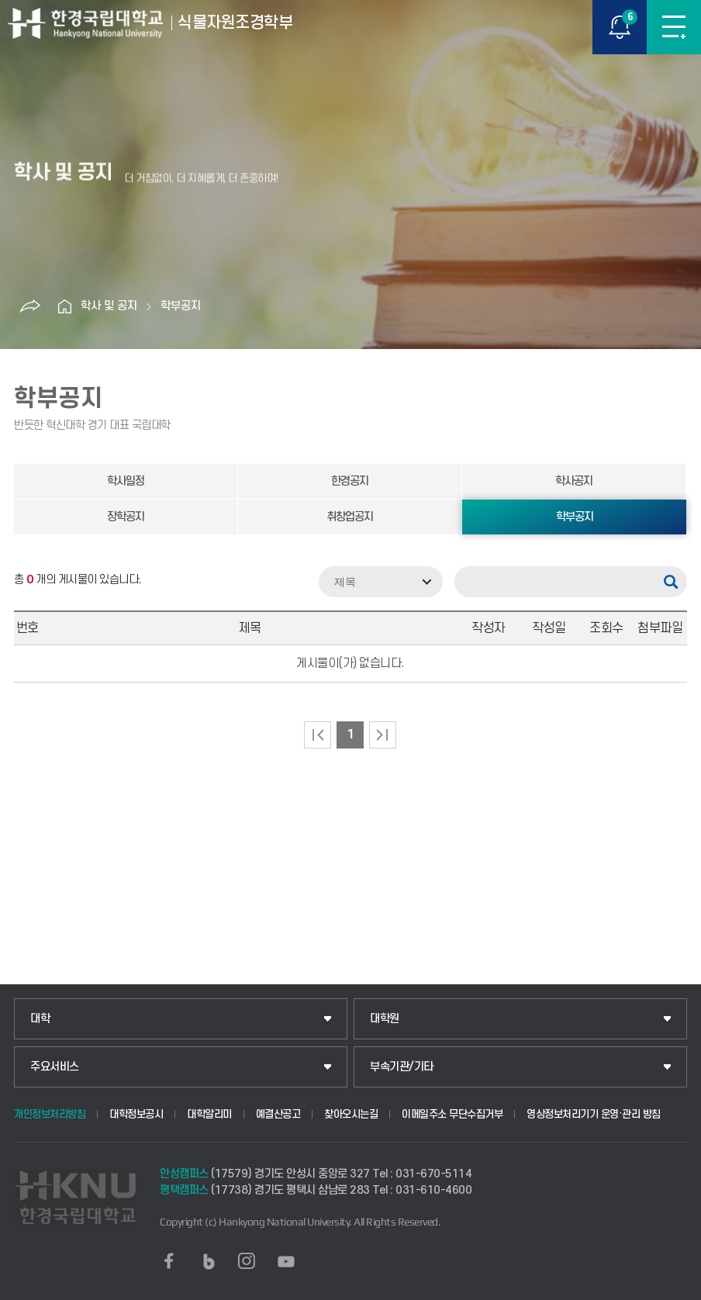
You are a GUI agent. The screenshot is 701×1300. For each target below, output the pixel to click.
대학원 (384, 1018)
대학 (40, 1018)
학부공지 (181, 306)
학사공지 (573, 481)
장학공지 (125, 517)
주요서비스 (54, 1067)
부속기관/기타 (401, 1067)
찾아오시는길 (351, 1114)
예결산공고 (278, 1114)
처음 (317, 735)
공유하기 (30, 306)
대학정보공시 (136, 1114)
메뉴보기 (674, 27)
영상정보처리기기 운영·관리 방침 (594, 1114)
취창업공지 (349, 517)
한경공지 (349, 481)
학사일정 (125, 481)
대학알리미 (209, 1114)
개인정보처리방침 (49, 1114)
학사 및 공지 (109, 306)
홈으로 (65, 306)
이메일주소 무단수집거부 (452, 1114)
